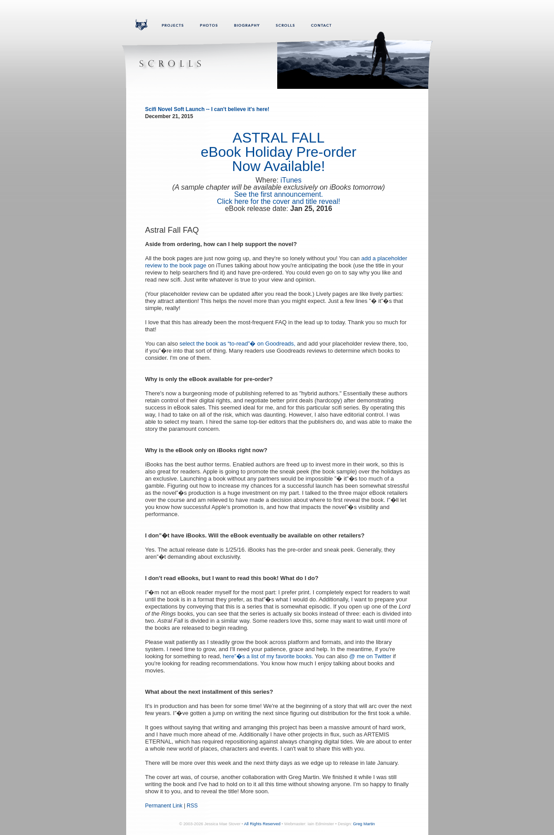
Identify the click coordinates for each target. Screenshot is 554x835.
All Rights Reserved (262, 824)
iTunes (290, 180)
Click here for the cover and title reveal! (278, 201)
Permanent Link (164, 806)
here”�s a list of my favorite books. (268, 656)
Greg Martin (364, 824)
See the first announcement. (278, 194)
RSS (192, 806)
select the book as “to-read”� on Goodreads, (237, 343)
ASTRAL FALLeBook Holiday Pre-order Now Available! (278, 152)
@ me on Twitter (370, 656)
